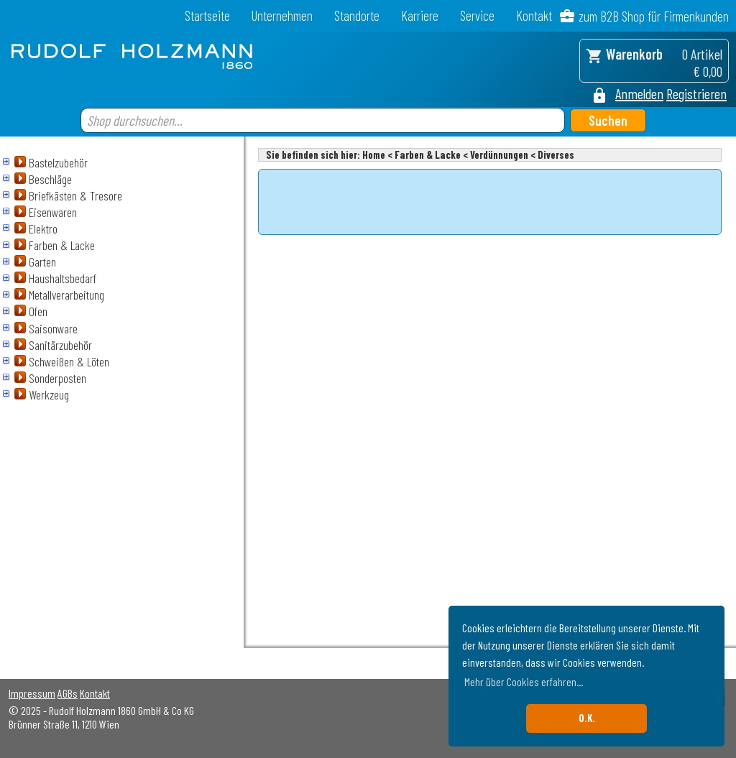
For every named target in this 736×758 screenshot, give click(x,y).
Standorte (357, 15)
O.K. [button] (587, 718)
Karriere (419, 15)
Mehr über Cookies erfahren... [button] (523, 681)
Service (477, 15)
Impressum (32, 693)
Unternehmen (282, 15)
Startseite (207, 15)
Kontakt (534, 15)
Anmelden (639, 93)
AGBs (68, 693)
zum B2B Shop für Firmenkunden (654, 16)
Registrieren (696, 93)
